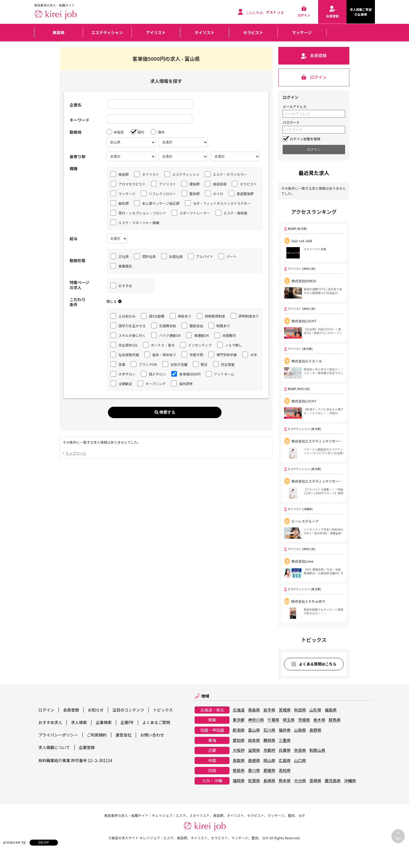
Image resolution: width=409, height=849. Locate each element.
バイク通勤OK (166, 335)
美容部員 (215, 184)
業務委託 (121, 266)
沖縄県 (350, 781)
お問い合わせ (152, 735)
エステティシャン (107, 32)
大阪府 (239, 750)
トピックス (163, 710)
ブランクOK (144, 364)
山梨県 (300, 730)
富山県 (254, 730)
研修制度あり (245, 316)
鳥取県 (239, 760)
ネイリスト (204, 32)
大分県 (300, 781)
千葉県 (273, 720)
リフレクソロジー (158, 193)
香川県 (254, 770)
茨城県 (304, 720)
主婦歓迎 (121, 383)
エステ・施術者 (231, 213)
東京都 (239, 720)
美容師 (58, 32)
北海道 (239, 710)
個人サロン (153, 374)
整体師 (190, 193)
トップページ (76, 452)
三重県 (285, 740)
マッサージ (302, 32)
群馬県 (335, 720)
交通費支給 (163, 325)
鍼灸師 (119, 203)
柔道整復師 (241, 193)
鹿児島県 (333, 781)
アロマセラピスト (128, 184)
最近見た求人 (314, 172)
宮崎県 (315, 781)
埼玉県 (289, 720)
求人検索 (79, 722)
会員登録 (71, 710)
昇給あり (180, 316)
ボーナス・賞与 (159, 345)
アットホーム (220, 374)
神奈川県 (256, 720)
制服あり (219, 325)
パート (227, 256)
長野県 (315, 730)
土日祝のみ (122, 316)
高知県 (285, 770)
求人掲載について (54, 747)
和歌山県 (317, 750)
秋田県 (300, 710)
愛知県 (239, 740)
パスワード (291, 122)
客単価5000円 (186, 374)
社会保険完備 (124, 354)
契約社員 (145, 256)
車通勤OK (197, 335)
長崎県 (269, 781)
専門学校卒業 (222, 354)
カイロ (214, 193)
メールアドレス (294, 106)
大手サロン (122, 374)
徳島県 (239, 770)
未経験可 (225, 335)
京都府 (269, 750)
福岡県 (239, 781)
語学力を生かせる (128, 325)
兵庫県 (285, 750)
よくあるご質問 (156, 722)
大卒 (249, 354)
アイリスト (156, 32)
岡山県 (269, 760)
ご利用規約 (97, 735)
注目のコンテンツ (128, 710)
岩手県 (269, 710)
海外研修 (182, 383)
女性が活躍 (174, 364)
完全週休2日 (123, 345)
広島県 (285, 760)
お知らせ (96, 710)
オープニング (151, 383)
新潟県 (239, 730)
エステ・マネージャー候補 (134, 222)
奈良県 (300, 750)
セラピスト (253, 32)
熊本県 (285, 781)
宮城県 (285, 710)
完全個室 (224, 364)
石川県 (269, 730)
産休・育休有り (160, 354)
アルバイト (200, 256)
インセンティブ (196, 345)
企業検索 (104, 722)
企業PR (126, 722)
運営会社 (124, 735)
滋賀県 (254, 750)
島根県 (254, 760)
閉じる (114, 301)
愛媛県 (269, 770)
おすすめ (121, 285)
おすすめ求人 (50, 722)
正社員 (119, 256)
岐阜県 (254, 740)
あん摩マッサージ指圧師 (157, 203)
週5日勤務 (152, 316)
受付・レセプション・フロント (138, 213)
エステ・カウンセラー (226, 174)
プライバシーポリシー (58, 735)
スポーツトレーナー (191, 213)
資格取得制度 (211, 316)
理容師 (190, 184)
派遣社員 (172, 256)
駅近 (200, 364)
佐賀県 (254, 781)
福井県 (285, 730)
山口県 (300, 760)
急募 (117, 364)
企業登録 (87, 747)
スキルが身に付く (128, 335)
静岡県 (269, 740)
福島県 (331, 710)
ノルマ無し (229, 345)
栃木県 (319, 720)
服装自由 (192, 325)
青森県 (254, 710)
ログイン (46, 710)
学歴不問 (192, 354)
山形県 (315, 710)
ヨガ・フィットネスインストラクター (218, 203)
